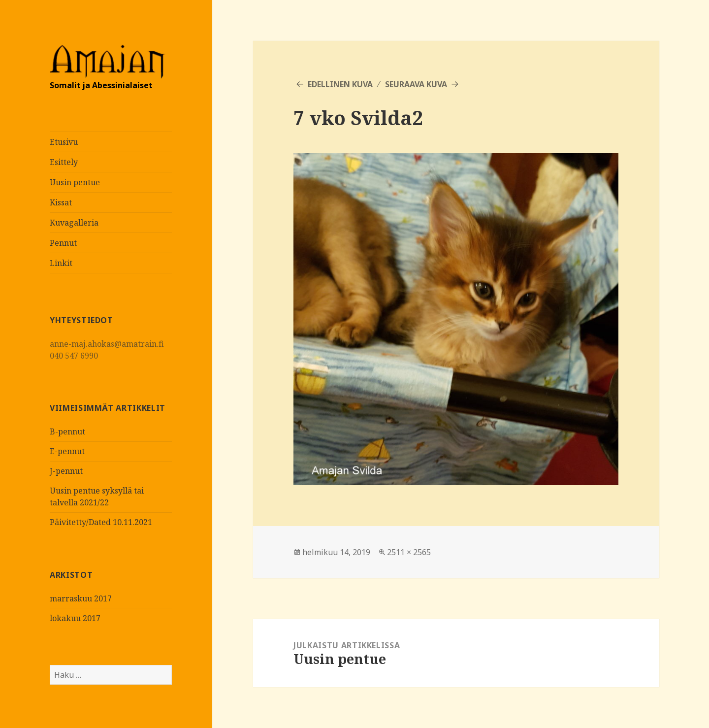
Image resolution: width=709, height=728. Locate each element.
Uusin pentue (75, 182)
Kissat (61, 202)
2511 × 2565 (409, 552)
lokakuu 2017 (75, 618)
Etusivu (64, 141)
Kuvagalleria (74, 222)
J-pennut (66, 470)
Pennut (63, 242)
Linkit (61, 263)
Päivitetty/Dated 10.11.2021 (101, 522)
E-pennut (67, 451)
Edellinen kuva (340, 84)
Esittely (64, 162)
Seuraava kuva (416, 84)
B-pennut (67, 431)
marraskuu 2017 (81, 598)
